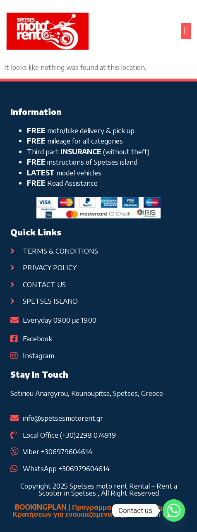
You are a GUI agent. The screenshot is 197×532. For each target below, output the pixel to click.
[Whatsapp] (174, 510)
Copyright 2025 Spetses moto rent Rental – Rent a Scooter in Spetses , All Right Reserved (98, 489)
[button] (186, 31)
